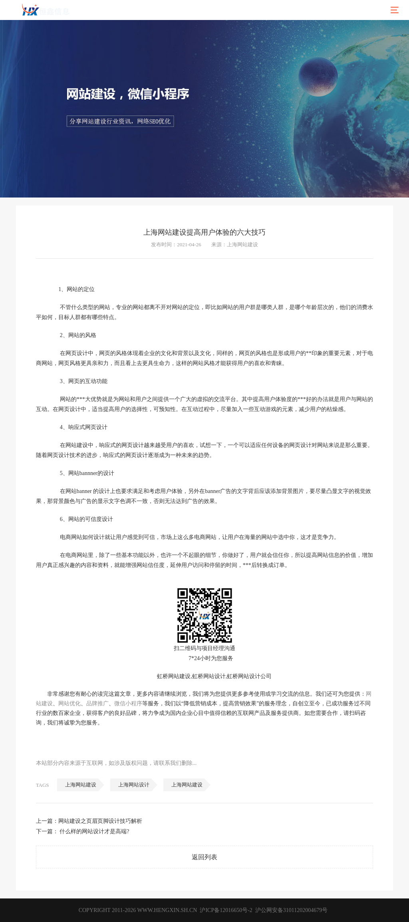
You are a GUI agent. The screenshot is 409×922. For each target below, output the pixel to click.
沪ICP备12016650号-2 (225, 910)
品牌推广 (97, 703)
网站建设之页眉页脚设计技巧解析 (100, 821)
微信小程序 (128, 703)
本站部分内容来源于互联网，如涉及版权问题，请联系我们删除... (116, 763)
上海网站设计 (133, 785)
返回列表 (204, 857)
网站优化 (69, 703)
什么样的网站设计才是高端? (94, 831)
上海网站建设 (80, 785)
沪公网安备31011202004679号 (291, 910)
